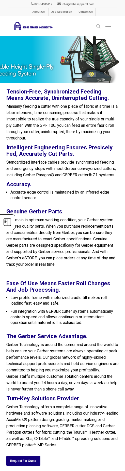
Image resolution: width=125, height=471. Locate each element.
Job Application (61, 11)
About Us (39, 11)
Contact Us (86, 11)
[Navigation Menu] (108, 26)
